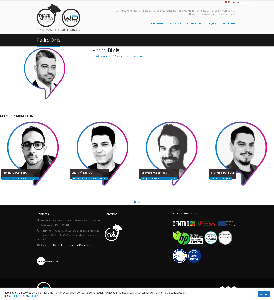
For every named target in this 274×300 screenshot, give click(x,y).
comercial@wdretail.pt (80, 245)
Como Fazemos (196, 23)
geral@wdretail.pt (57, 245)
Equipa (213, 23)
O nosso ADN (175, 23)
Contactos (228, 23)
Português (232, 2)
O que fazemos (154, 23)
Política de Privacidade (184, 213)
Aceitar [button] (264, 293)
